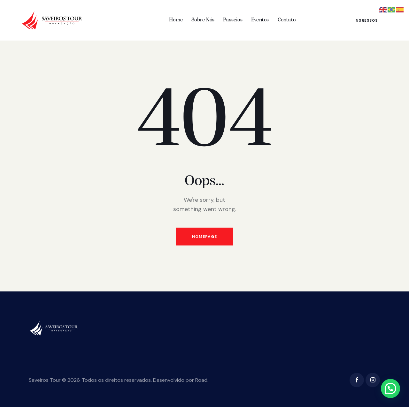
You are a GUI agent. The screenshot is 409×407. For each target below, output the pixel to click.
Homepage (204, 236)
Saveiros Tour (45, 380)
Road (201, 380)
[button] (390, 388)
